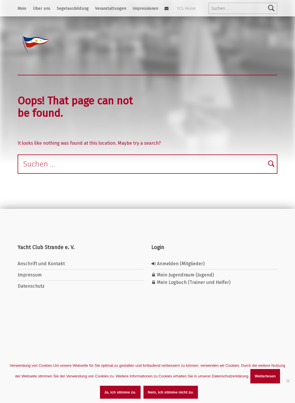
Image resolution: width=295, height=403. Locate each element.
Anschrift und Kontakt (41, 263)
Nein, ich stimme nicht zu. (171, 392)
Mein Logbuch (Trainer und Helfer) (193, 282)
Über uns (41, 8)
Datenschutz (31, 286)
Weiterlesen (265, 376)
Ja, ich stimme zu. (120, 392)
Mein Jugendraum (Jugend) (185, 275)
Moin (22, 8)
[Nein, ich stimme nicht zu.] (288, 381)
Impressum (30, 275)
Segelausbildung (73, 8)
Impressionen (145, 8)
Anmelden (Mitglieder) (178, 263)
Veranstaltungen (110, 8)
